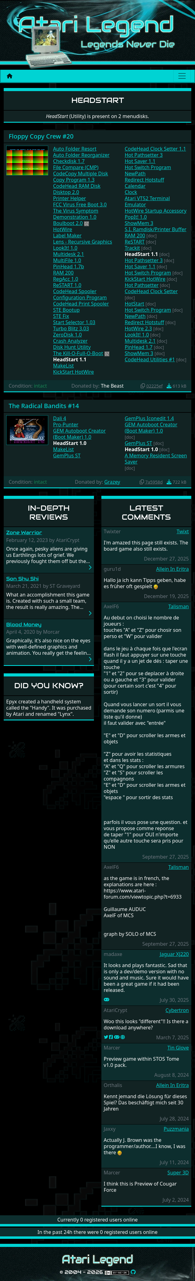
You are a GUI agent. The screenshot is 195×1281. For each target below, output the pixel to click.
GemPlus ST (67, 455)
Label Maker (67, 235)
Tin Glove (178, 1047)
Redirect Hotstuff (144, 180)
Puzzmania (176, 1128)
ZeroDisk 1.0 (67, 335)
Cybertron (177, 1010)
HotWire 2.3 (138, 328)
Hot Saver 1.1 (140, 161)
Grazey (112, 481)
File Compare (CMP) (76, 167)
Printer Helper (69, 198)
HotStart (134, 304)
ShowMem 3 (139, 223)
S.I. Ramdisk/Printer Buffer (155, 229)
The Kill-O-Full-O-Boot (78, 353)
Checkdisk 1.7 (69, 161)
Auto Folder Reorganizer (81, 155)
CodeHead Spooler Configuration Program (80, 294)
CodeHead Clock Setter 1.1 (155, 149)
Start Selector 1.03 (74, 322)
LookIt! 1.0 (65, 248)
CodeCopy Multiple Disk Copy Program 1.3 (80, 176)
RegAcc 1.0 (65, 279)
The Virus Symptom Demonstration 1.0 (75, 214)
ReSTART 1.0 (67, 285)
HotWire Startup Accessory (155, 211)
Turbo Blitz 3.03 (71, 328)
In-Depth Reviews (49, 512)
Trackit (132, 248)
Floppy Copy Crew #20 (41, 136)
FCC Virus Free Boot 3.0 (80, 204)
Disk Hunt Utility (72, 347)
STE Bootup (66, 310)
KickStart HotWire (73, 372)
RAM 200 (63, 273)
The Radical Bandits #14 (44, 406)
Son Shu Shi (22, 579)
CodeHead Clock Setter (151, 291)
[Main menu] (182, 76)
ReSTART (135, 242)
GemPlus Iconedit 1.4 (149, 418)
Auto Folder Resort (74, 149)
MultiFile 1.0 (67, 260)
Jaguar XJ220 (174, 954)
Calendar (135, 186)
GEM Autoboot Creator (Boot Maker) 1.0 (79, 434)
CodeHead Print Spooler (81, 304)
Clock (131, 192)
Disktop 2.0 (66, 192)
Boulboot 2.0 (68, 223)
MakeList (63, 366)
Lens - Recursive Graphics (82, 242)
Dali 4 (59, 418)
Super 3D (178, 1172)
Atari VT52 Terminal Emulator (147, 201)
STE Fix (61, 316)
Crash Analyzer (70, 341)
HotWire (62, 229)
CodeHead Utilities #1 (150, 359)
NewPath (135, 173)
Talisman (178, 606)
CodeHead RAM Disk (76, 186)
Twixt (182, 531)
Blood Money (23, 624)
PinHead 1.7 (138, 347)
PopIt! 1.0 (135, 217)
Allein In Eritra (172, 569)
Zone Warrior (24, 532)
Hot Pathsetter (142, 285)
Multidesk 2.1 (68, 254)
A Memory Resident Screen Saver (156, 458)
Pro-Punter (65, 424)
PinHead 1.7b (68, 266)
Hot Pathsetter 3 (144, 155)
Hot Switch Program (148, 167)
